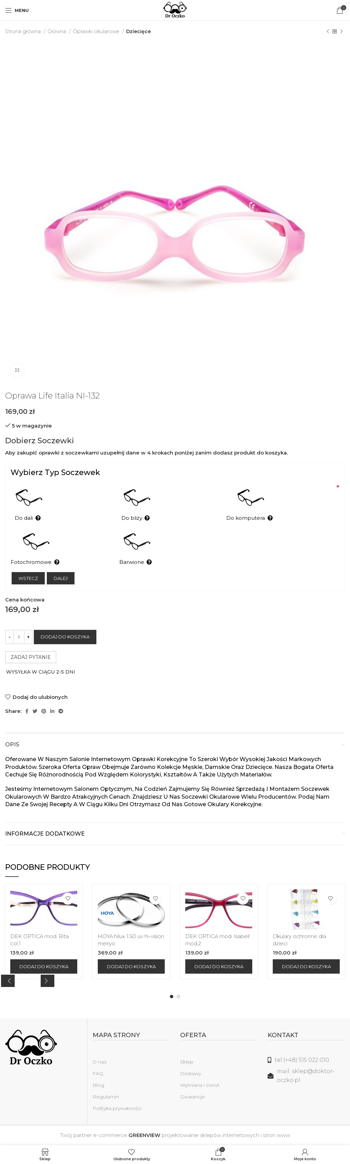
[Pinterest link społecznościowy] (43, 711)
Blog (98, 1085)
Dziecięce (138, 31)
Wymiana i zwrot (199, 1085)
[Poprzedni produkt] (327, 31)
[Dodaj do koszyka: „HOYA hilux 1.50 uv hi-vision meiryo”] (131, 966)
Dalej (61, 578)
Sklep (186, 1062)
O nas (99, 1062)
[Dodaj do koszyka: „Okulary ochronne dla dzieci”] (306, 966)
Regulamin (106, 1097)
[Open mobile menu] (17, 10)
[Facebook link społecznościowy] (26, 711)
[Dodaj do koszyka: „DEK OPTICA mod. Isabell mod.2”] (218, 966)
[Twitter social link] (34, 711)
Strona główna (23, 31)
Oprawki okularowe (97, 31)
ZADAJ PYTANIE (31, 657)
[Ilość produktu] (19, 637)
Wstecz (28, 578)
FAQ (98, 1073)
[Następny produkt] (341, 31)
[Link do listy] (306, 1060)
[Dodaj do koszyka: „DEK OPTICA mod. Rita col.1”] (43, 966)
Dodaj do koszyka (65, 636)
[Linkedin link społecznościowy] (52, 711)
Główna (57, 31)
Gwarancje (192, 1097)
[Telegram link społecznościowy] (60, 711)
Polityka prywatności (117, 1108)
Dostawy (190, 1073)
